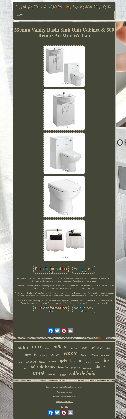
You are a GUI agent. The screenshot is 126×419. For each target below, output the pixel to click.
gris (63, 360)
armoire (31, 361)
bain (83, 355)
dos (106, 360)
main (84, 347)
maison (55, 355)
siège (25, 368)
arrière (23, 347)
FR (66, 406)
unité (38, 373)
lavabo (76, 360)
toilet (108, 348)
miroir (63, 374)
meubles (74, 348)
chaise (96, 362)
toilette (60, 346)
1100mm (93, 355)
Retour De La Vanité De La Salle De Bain (64, 387)
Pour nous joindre (64, 392)
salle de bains (43, 367)
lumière (105, 355)
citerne (75, 367)
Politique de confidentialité (64, 396)
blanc (99, 366)
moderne (87, 368)
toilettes (40, 354)
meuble (47, 348)
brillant (52, 374)
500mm (42, 362)
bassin (63, 367)
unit (20, 362)
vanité (71, 353)
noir (20, 356)
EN (62, 406)
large (88, 362)
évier (53, 361)
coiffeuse (96, 347)
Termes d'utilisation (64, 401)
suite (28, 355)
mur (37, 346)
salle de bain (82, 373)
